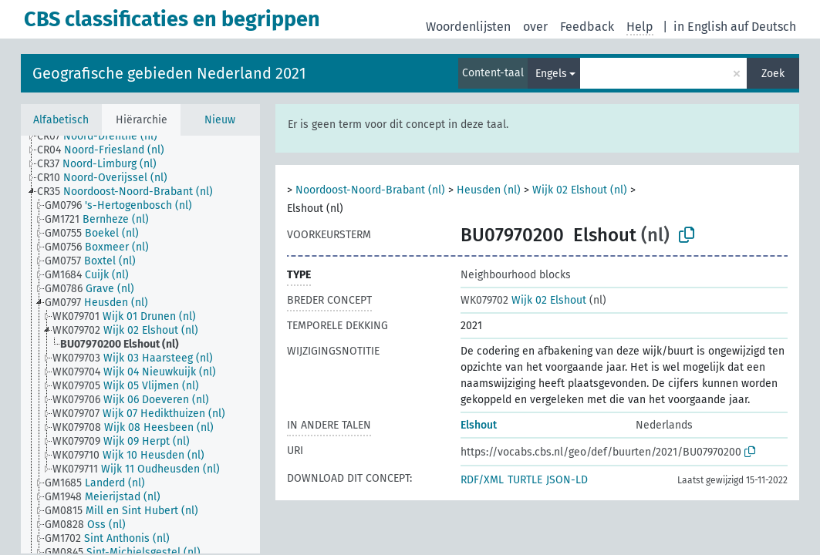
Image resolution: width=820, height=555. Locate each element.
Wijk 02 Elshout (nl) (579, 190)
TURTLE (525, 479)
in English (700, 26)
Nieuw (219, 119)
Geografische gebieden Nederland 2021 (169, 73)
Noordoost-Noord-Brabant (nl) (370, 190)
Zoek (773, 73)
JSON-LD (567, 479)
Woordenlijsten (468, 26)
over (535, 26)
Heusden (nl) (489, 190)
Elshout (479, 425)
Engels (551, 73)
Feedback (587, 26)
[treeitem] (103, 136)
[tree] (140, 344)
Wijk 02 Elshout (523, 300)
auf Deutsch (763, 26)
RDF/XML (482, 479)
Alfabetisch (61, 119)
